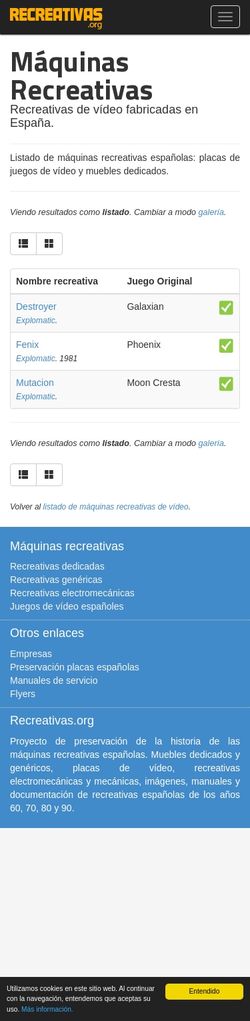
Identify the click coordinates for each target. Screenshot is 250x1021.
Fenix (27, 344)
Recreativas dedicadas (57, 566)
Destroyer (36, 306)
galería (212, 212)
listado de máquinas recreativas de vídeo (116, 507)
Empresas (31, 653)
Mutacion (35, 382)
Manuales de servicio (54, 680)
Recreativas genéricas (56, 579)
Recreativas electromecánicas (72, 593)
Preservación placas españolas (74, 667)
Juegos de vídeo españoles (66, 606)
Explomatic (35, 320)
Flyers (22, 693)
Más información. (47, 1009)
